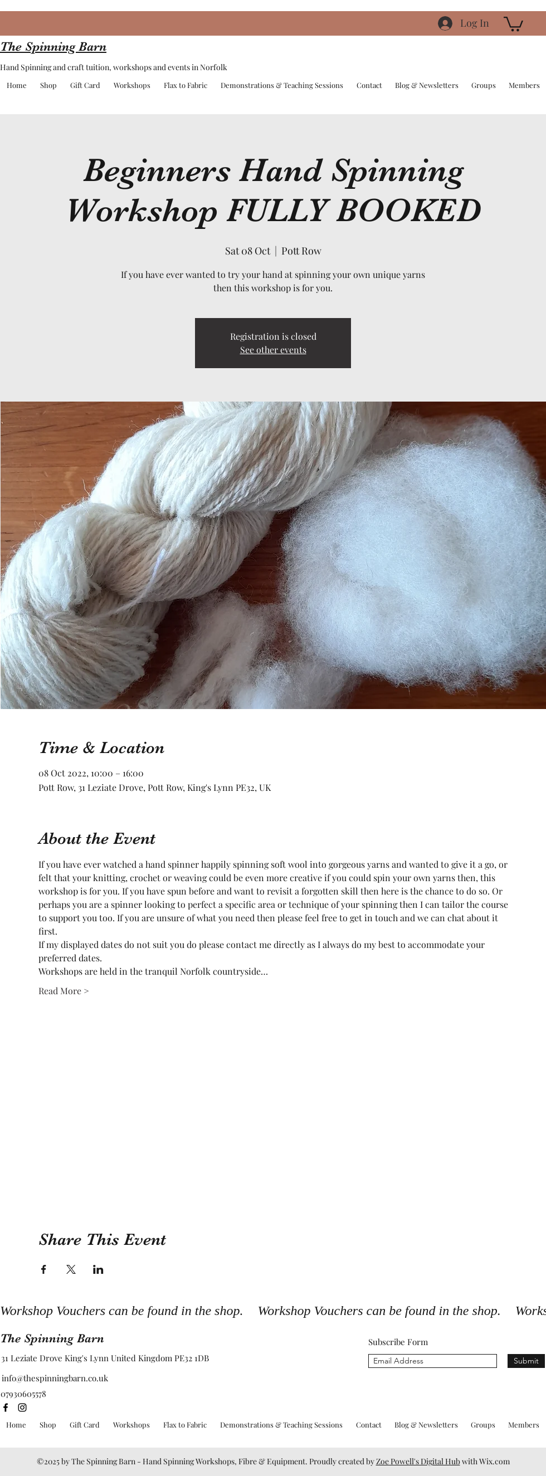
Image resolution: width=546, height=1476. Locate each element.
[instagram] (22, 1407)
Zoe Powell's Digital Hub (418, 1461)
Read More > (63, 990)
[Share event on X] (71, 1269)
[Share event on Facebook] (43, 1269)
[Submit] (526, 1361)
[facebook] (5, 1407)
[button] (513, 23)
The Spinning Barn (52, 1338)
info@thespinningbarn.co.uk (55, 1378)
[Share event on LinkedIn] (98, 1269)
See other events (273, 349)
